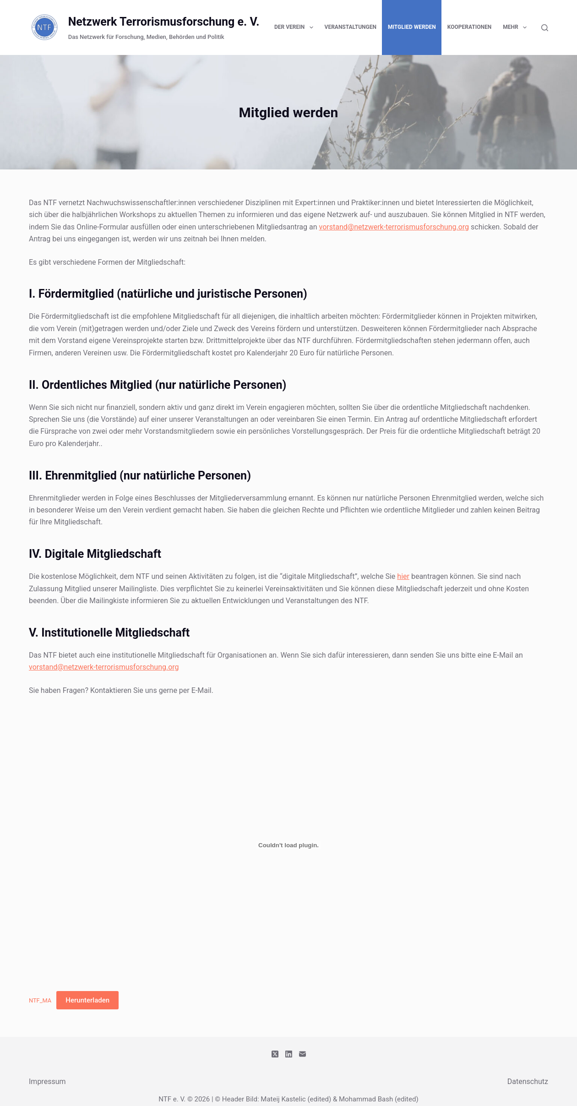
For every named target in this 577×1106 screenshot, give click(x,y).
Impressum (47, 1081)
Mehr (516, 27)
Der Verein (295, 27)
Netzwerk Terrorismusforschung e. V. (164, 21)
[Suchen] (544, 27)
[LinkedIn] (288, 1054)
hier (403, 576)
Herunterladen (87, 1000)
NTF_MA (40, 1000)
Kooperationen (469, 27)
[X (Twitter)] (275, 1054)
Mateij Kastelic (283, 1099)
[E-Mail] (302, 1054)
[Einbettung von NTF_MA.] (288, 845)
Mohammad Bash (366, 1099)
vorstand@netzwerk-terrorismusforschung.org (394, 227)
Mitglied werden (412, 27)
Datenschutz (527, 1081)
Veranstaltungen (350, 27)
